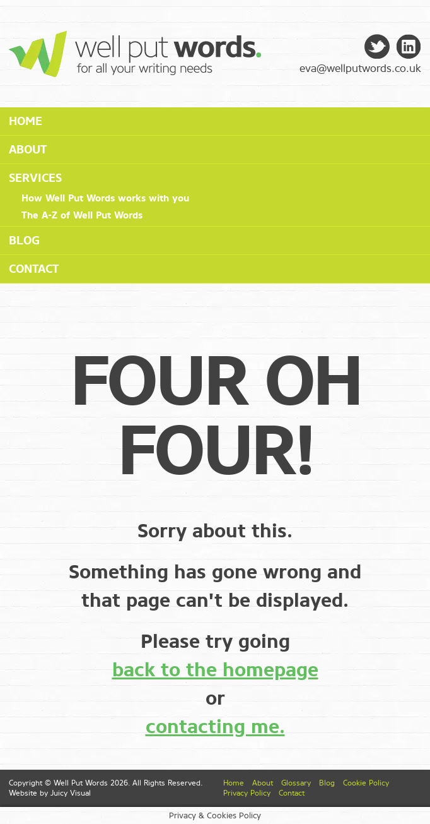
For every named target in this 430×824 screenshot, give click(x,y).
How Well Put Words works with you (105, 198)
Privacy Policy (246, 793)
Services (35, 178)
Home (25, 121)
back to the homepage (215, 670)
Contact (34, 269)
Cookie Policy (366, 783)
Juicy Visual (70, 793)
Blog (24, 240)
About (28, 149)
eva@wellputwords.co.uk (360, 68)
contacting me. (215, 726)
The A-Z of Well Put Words (81, 215)
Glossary (296, 783)
